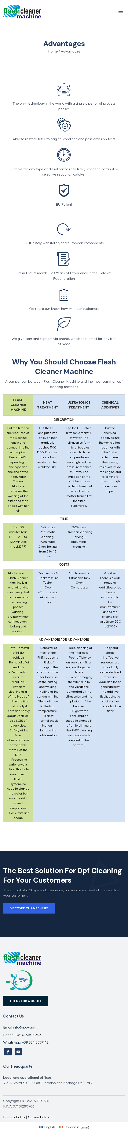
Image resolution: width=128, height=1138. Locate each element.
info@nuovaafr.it (26, 1027)
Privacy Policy (14, 1117)
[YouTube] (18, 1051)
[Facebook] (8, 1051)
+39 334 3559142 (35, 1042)
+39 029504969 (28, 1034)
